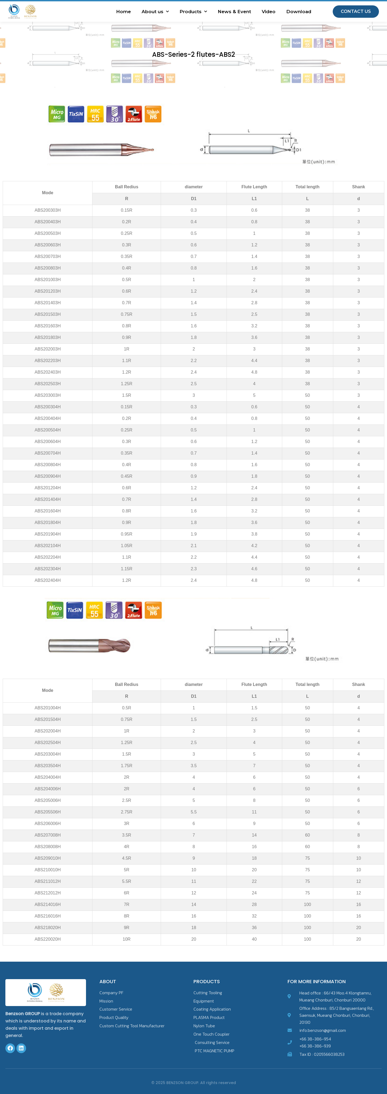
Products (193, 11)
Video (268, 11)
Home (123, 11)
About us (155, 11)
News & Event (234, 11)
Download (298, 11)
